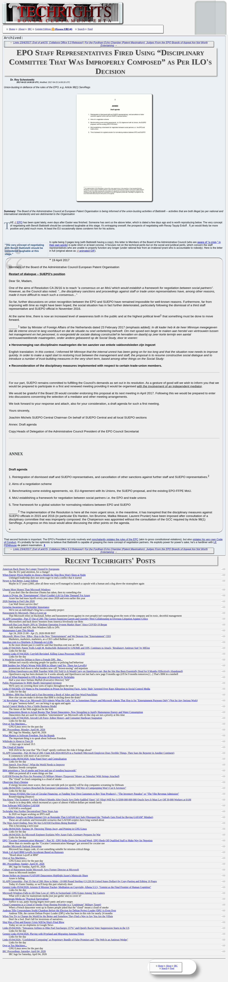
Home (12, 29)
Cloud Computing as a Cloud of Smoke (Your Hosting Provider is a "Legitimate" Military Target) (52, 905)
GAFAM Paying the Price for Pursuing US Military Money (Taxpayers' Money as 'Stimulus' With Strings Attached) (61, 777)
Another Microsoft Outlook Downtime (22, 847)
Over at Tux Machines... (15, 724)
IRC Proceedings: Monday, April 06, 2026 (24, 730)
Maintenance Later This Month (18, 631)
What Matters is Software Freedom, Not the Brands (29, 736)
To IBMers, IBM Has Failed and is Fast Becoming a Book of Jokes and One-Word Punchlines (50, 695)
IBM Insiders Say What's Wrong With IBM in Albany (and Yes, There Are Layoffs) (45, 666)
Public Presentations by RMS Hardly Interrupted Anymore (32, 683)
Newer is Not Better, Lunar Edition (20, 581)
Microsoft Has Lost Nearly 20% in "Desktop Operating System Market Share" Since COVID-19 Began (55, 625)
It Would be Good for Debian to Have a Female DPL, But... (33, 660)
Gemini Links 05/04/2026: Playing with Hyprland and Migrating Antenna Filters (43, 934)
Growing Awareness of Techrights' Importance (26, 608)
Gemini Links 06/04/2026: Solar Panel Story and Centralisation (35, 759)
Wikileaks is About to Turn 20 (18, 742)
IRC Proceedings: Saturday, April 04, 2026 (24, 952)
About (21, 29)
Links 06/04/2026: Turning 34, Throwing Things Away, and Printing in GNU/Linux (45, 829)
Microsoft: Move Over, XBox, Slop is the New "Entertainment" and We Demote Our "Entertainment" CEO (57, 637)
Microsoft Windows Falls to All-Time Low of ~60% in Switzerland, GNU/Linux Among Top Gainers (54, 893)
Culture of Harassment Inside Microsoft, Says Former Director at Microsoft (41, 870)
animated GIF (87, 251)
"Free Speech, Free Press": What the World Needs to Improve (34, 765)
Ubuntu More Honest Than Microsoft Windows (26, 590)
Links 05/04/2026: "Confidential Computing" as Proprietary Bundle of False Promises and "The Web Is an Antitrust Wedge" (65, 940)
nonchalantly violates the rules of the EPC (115, 540)
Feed (90, 29)
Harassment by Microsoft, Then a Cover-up (24, 613)
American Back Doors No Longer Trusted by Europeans (31, 570)
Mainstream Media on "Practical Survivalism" (26, 899)
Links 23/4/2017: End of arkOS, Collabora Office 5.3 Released (48, 43)
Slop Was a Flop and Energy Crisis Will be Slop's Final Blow (33, 923)
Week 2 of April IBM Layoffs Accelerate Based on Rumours (33, 853)
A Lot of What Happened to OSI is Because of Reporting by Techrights (38, 678)
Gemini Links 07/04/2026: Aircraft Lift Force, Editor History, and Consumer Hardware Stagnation (52, 718)
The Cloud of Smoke (13, 748)
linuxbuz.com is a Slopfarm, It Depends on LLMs (28, 643)
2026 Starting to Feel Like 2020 (19, 602)
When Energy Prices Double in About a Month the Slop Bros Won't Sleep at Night (44, 575)
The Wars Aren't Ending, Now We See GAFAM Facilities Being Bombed (39, 823)
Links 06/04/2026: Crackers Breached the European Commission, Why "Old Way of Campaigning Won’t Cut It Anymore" (64, 788)
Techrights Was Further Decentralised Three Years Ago (30, 812)
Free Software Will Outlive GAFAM (21, 806)
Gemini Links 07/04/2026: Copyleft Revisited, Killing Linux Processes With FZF (44, 654)
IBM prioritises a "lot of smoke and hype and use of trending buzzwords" (39, 771)
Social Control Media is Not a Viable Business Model (30, 707)
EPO (19, 223)
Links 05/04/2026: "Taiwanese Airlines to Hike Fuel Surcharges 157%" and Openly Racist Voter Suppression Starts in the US (66, 928)
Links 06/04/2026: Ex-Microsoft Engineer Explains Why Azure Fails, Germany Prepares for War (51, 835)
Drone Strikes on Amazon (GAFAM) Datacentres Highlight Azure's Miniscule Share (45, 876)
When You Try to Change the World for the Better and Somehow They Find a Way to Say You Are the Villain (58, 917)
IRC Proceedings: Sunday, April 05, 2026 (23, 864)
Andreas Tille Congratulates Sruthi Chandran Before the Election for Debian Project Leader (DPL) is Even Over (59, 911)
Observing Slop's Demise (15, 783)
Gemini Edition (43, 29)
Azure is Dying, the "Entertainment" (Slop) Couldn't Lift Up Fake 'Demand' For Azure (46, 596)
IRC (30, 29)
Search (81, 29)
